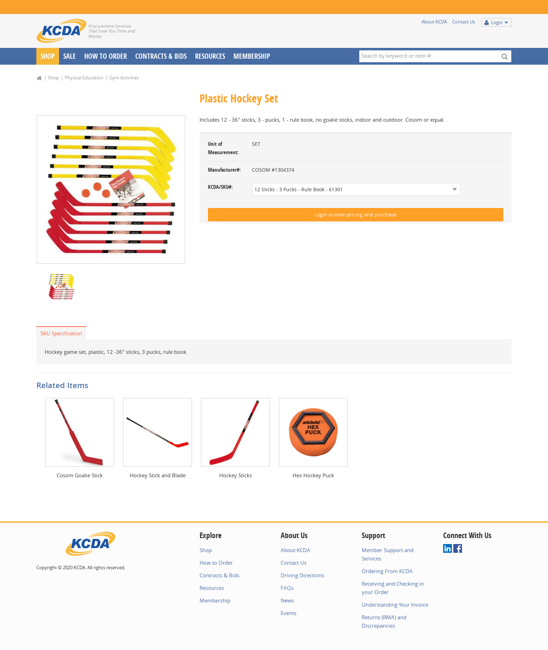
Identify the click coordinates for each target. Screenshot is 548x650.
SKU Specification (61, 333)
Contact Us (463, 22)
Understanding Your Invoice (395, 604)
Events (288, 612)
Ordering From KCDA (387, 570)
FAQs (287, 587)
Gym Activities (124, 77)
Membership (251, 56)
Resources (210, 56)
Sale (69, 56)
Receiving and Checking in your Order (393, 587)
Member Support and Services (387, 554)
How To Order (105, 56)
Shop (48, 56)
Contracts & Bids (161, 56)
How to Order (216, 562)
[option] (111, 189)
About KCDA (434, 22)
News (287, 600)
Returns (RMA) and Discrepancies (384, 621)
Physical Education (84, 77)
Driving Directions (302, 575)
